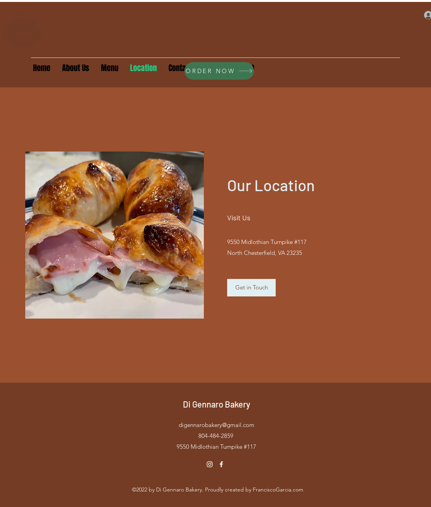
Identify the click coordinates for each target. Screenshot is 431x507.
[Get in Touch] (251, 287)
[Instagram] (210, 464)
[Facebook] (221, 464)
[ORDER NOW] (219, 71)
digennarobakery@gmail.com (216, 425)
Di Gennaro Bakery (216, 404)
